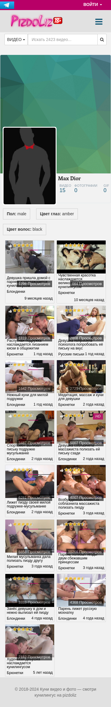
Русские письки (71, 354)
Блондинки (16, 292)
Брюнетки (66, 293)
